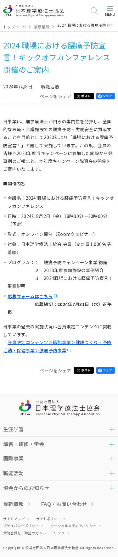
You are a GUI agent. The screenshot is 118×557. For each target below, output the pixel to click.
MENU (110, 11)
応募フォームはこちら (30, 296)
